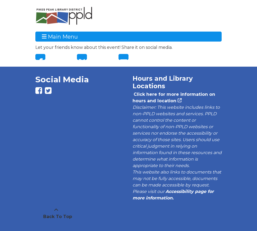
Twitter (82, 57)
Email (123, 57)
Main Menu (60, 36)
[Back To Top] (56, 213)
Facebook (40, 57)
